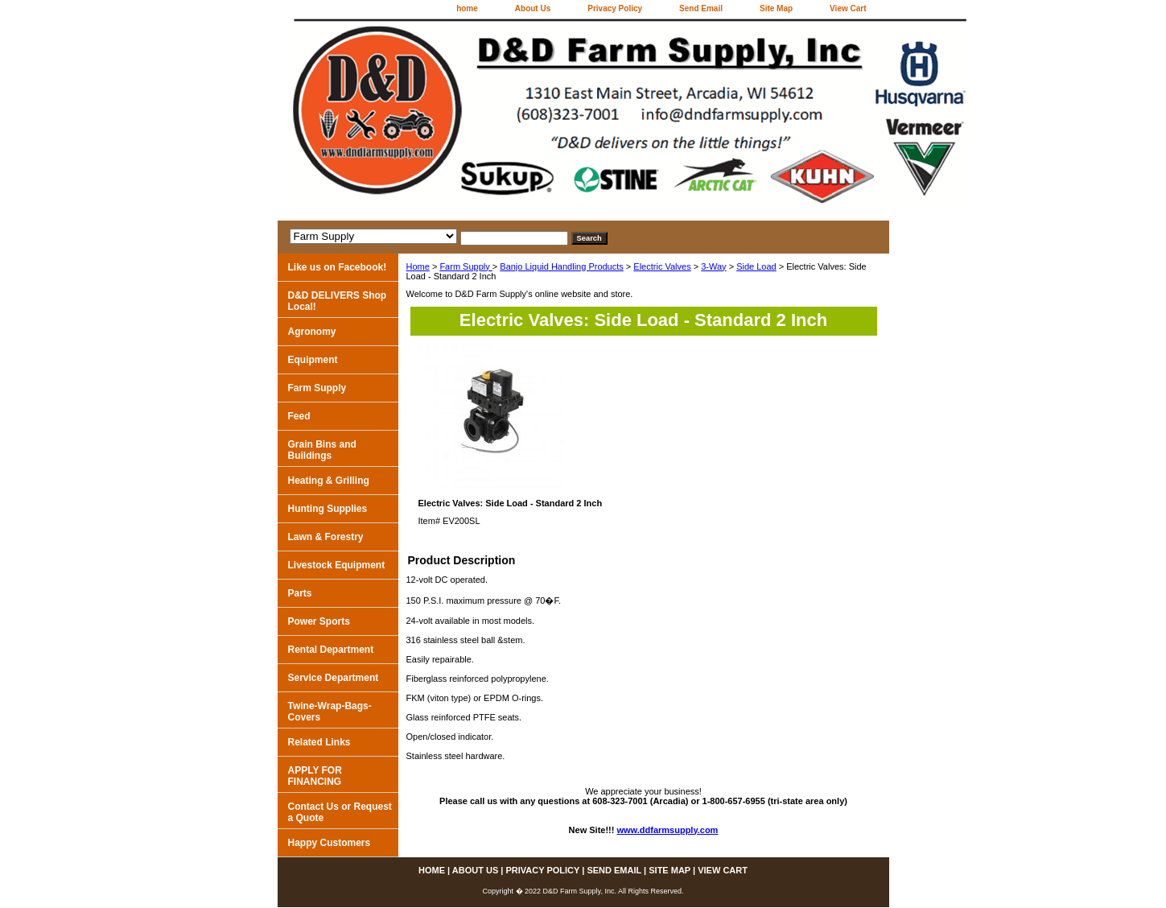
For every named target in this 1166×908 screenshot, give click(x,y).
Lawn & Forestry (326, 537)
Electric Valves (661, 266)
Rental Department (331, 649)
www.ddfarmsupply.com (668, 830)
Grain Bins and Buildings (322, 450)
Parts (300, 593)
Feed (299, 416)
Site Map (776, 8)
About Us (532, 8)
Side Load (756, 266)
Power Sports (319, 621)
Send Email (701, 8)
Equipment (313, 359)
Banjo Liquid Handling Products (562, 266)
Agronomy (312, 331)
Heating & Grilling (328, 480)
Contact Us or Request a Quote (340, 812)
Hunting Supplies (328, 508)
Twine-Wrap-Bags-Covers (330, 711)
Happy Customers (329, 842)
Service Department (333, 677)
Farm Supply (465, 266)
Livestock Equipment (336, 565)
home (467, 8)
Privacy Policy (614, 8)
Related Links (319, 742)
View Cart (848, 8)
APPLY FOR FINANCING (315, 776)
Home (418, 266)
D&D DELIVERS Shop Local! (337, 301)
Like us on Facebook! (337, 267)
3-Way (713, 266)
